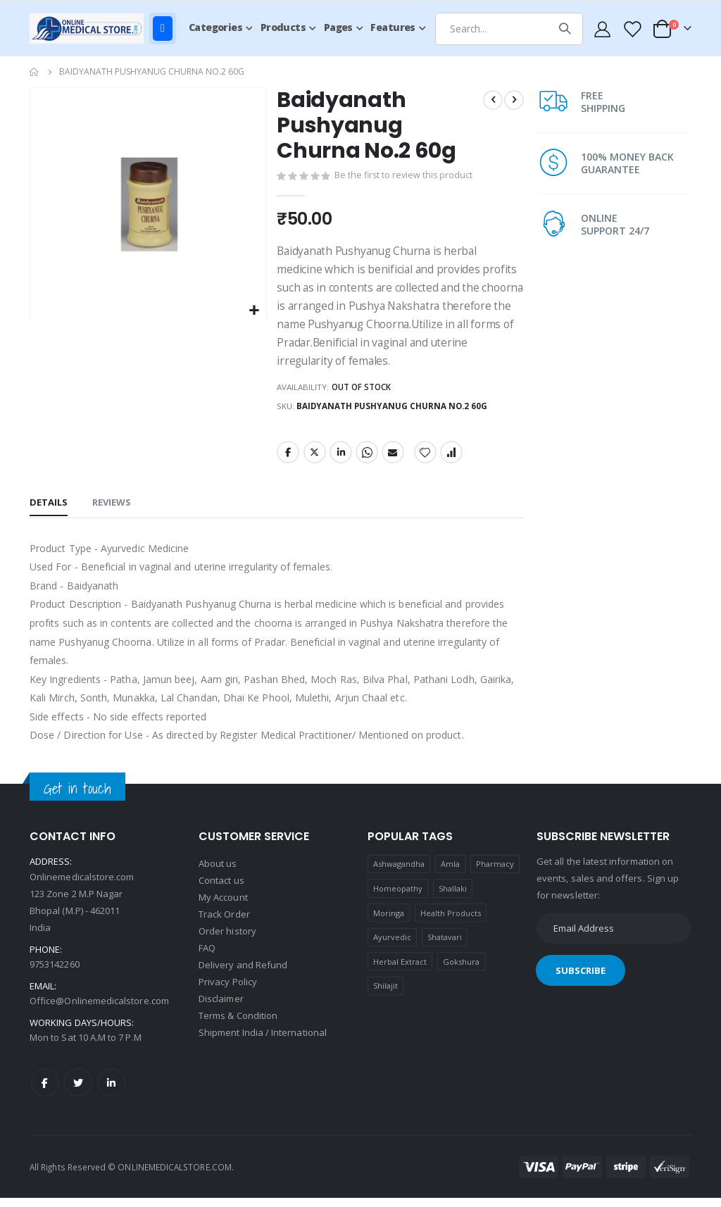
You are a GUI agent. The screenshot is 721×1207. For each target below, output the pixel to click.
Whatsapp (366, 461)
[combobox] (509, 28)
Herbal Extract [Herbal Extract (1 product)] (400, 970)
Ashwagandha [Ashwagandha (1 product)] (399, 873)
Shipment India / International (263, 1042)
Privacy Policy (228, 991)
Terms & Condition (238, 1025)
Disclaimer (221, 1008)
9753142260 (55, 973)
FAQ (207, 957)
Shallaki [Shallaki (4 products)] (453, 897)
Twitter (313, 461)
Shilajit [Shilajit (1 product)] (386, 995)
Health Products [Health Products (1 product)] (451, 922)
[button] (253, 311)
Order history (227, 940)
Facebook (287, 461)
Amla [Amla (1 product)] (450, 873)
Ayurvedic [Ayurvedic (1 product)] (392, 946)
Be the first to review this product (404, 177)
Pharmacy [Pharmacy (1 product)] (495, 873)
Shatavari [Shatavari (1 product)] (445, 946)
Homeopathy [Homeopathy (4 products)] (398, 897)
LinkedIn (340, 461)
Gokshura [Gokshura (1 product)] (461, 970)
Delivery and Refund (243, 974)
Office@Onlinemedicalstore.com (99, 1009)
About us (218, 873)
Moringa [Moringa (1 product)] (388, 922)
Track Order (224, 924)
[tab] (49, 513)
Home (34, 71)
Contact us (221, 890)
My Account (223, 907)
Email (392, 461)
